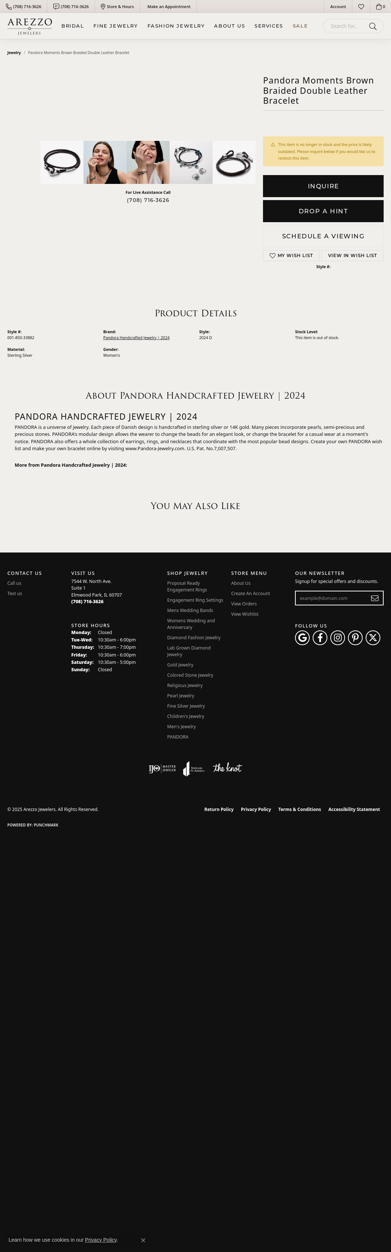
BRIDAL (72, 26)
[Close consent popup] (143, 1240)
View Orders (244, 604)
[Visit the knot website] (227, 769)
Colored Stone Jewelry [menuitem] (190, 675)
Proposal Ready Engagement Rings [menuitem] (187, 586)
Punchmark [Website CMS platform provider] (46, 825)
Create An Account (250, 593)
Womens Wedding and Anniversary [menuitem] (191, 624)
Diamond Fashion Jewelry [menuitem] (194, 637)
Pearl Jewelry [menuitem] (181, 696)
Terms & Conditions (299, 809)
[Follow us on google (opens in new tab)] (302, 637)
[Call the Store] (87, 601)
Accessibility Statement (354, 809)
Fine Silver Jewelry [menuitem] (186, 706)
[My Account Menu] (338, 6)
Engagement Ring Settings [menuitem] (195, 600)
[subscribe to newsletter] (375, 598)
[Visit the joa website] (194, 769)
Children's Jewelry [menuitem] (186, 716)
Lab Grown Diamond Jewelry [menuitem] (189, 651)
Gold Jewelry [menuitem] (180, 665)
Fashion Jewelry (176, 26)
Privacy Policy (256, 809)
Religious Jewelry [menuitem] (185, 685)
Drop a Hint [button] (323, 211)
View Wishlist (245, 614)
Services (269, 26)
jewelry (14, 52)
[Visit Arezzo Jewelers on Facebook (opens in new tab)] (320, 637)
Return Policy (219, 809)
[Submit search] (374, 26)
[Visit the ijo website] (162, 769)
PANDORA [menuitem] (178, 737)
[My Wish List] (361, 6)
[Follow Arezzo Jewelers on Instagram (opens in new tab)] (337, 637)
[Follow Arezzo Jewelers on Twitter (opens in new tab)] (373, 637)
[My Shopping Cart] (380, 6)
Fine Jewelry (115, 26)
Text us (14, 593)
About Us (229, 26)
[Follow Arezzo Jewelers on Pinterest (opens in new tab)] (355, 637)
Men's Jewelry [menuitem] (181, 726)
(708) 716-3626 (148, 200)
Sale (300, 26)
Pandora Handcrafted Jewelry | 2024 (136, 337)
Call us (14, 583)
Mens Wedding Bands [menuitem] (190, 610)
